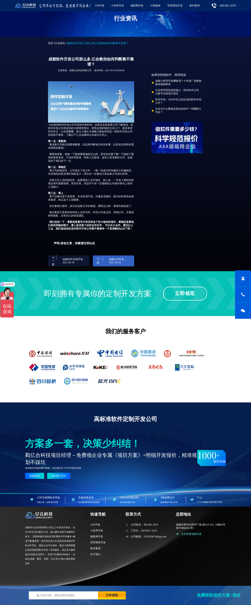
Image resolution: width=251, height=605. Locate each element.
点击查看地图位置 (191, 534)
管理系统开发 (175, 5)
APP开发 (99, 5)
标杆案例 (194, 5)
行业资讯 (60, 43)
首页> (51, 43)
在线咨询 (34, 475)
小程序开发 (117, 5)
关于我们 (95, 554)
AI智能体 (155, 5)
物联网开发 (137, 5)
